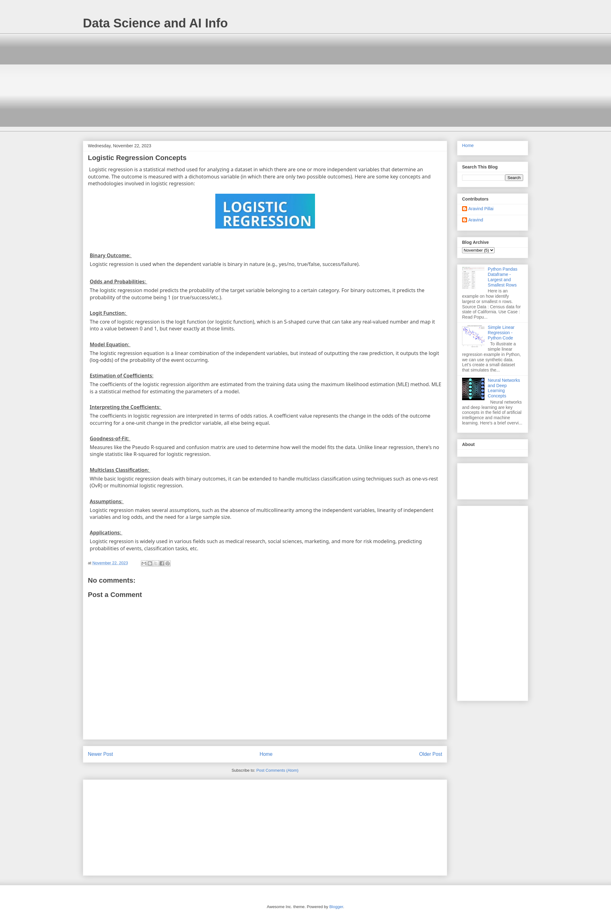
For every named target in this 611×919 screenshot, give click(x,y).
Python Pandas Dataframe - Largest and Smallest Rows (503, 277)
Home (266, 754)
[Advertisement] (165, 86)
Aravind (475, 219)
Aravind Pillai (481, 208)
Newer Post (100, 754)
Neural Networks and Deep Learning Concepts (504, 388)
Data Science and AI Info (155, 23)
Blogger (336, 906)
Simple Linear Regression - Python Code (501, 332)
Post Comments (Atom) (277, 770)
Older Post (430, 754)
